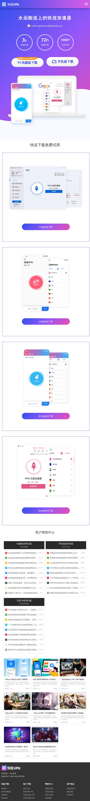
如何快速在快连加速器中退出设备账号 (23, 614)
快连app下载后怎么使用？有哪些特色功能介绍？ (17, 680)
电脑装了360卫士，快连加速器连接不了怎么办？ (27, 593)
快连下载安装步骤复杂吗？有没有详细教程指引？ (45, 680)
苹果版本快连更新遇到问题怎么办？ (64, 553)
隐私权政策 (71, 788)
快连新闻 (48, 798)
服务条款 (70, 791)
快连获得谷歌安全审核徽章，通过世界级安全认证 (17, 747)
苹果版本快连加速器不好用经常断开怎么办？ (67, 558)
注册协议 (70, 795)
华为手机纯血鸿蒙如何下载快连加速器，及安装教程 (28, 644)
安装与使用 (49, 795)
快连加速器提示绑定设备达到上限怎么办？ (24, 639)
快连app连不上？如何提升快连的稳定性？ (17, 714)
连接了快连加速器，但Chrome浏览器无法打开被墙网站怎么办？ (33, 583)
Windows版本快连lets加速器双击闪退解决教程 (26, 568)
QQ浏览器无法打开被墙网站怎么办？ (22, 588)
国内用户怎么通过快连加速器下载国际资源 (24, 649)
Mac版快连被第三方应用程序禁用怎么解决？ (25, 553)
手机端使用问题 (65, 543)
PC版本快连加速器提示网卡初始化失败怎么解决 (26, 563)
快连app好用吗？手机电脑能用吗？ (45, 713)
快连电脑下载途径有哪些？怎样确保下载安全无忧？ (73, 714)
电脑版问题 (49, 788)
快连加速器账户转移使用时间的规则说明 (24, 634)
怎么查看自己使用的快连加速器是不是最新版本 (26, 629)
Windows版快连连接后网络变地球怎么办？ (25, 558)
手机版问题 (49, 791)
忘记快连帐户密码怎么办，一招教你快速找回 (25, 609)
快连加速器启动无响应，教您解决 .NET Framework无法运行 (32, 573)
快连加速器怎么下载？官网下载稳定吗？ (73, 680)
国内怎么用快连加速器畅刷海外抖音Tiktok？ (45, 747)
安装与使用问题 (24, 600)
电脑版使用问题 (24, 543)
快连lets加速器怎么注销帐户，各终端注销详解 (26, 619)
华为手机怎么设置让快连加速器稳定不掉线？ (67, 568)
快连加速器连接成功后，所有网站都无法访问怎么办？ (29, 578)
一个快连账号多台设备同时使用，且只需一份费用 (27, 624)
